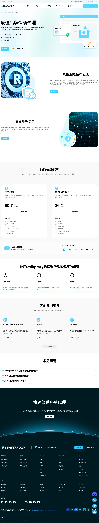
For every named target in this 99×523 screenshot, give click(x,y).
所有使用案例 (49, 346)
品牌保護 (3, 491)
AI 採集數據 (4, 484)
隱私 (60, 490)
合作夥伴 (81, 469)
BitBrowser (3, 520)
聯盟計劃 (81, 459)
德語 (41, 472)
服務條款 (7, 509)
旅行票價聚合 (23, 490)
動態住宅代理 (4, 459)
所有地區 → (43, 475)
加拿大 (41, 466)
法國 (41, 469)
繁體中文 (90, 2)
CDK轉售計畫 (82, 463)
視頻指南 (61, 466)
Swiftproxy (3, 12)
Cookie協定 (17, 509)
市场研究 (42, 487)
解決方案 (59, 6)
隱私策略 (3, 509)
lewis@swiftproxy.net (50, 510)
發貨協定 (12, 509)
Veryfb (40, 520)
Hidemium (34, 520)
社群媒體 (42, 490)
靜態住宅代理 (4, 463)
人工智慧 (48, 6)
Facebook (62, 484)
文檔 (60, 459)
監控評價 (81, 484)
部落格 (80, 466)
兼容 (60, 463)
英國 (41, 463)
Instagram (82, 487)
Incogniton (17, 520)
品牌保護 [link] (17, 12)
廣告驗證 (22, 484)
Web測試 (22, 487)
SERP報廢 (3, 487)
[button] (90, 1)
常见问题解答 (62, 469)
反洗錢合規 (23, 509)
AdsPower (23, 520)
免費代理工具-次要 (84, 475)
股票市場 (61, 487)
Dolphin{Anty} (10, 520)
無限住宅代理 (4, 466)
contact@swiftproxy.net (38, 510)
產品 (29, 6)
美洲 (41, 459)
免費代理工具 (82, 472)
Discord (81, 490)
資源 (70, 6)
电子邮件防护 (43, 484)
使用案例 (10, 12)
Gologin (29, 520)
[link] (3, 12)
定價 (38, 6)
